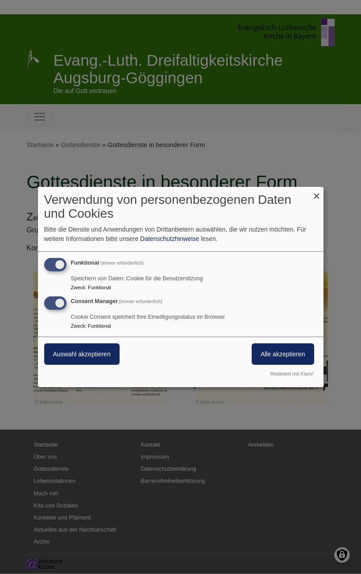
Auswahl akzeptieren (82, 354)
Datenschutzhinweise (169, 238)
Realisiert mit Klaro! (292, 373)
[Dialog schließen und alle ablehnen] (317, 192)
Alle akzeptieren (283, 354)
